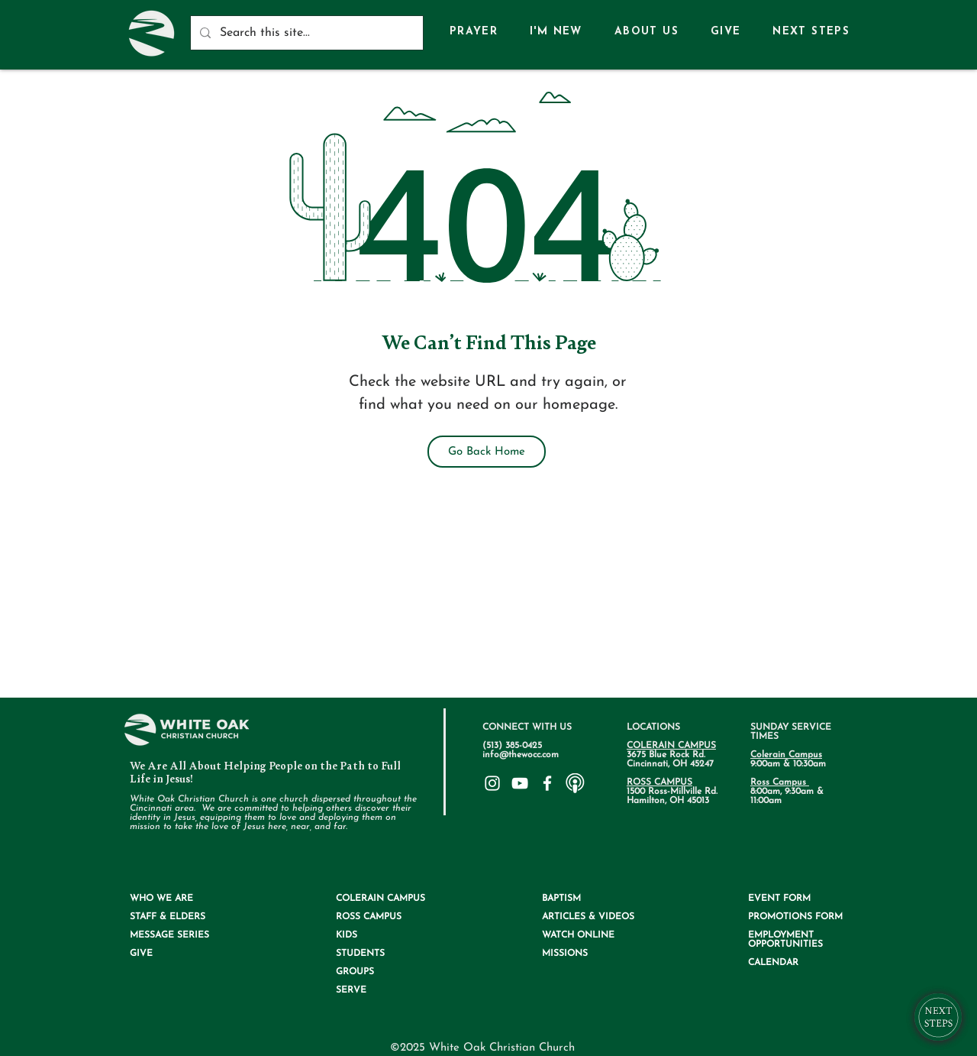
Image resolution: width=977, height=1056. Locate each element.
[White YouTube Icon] (520, 783)
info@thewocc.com (520, 755)
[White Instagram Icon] (492, 783)
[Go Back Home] (486, 452)
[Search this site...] (305, 33)
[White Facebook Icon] (547, 783)
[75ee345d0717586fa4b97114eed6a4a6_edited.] (575, 783)
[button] (646, 32)
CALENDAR (773, 962)
